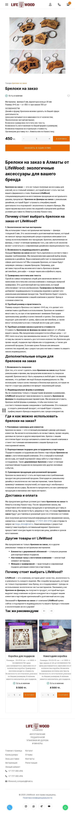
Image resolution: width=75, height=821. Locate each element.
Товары (8, 83)
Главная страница (13, 750)
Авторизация (11, 763)
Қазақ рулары (11, 754)
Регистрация (31, 763)
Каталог (29, 750)
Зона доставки (12, 759)
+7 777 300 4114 (15, 771)
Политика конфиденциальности (37, 798)
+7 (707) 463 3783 (43, 521)
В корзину (61, 139)
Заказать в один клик (37, 148)
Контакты (29, 759)
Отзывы (28, 754)
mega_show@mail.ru (24, 524)
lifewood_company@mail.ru (20, 781)
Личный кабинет (12, 767)
